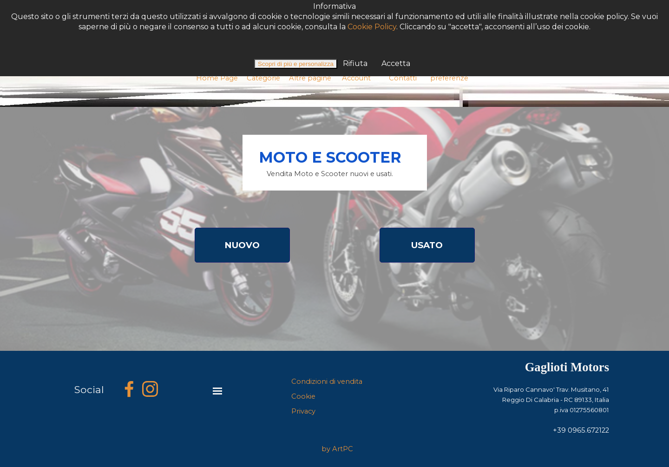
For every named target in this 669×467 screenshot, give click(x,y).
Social (89, 389)
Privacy (303, 411)
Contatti (403, 78)
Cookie (303, 396)
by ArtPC (337, 449)
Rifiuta (354, 37)
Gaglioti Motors (567, 367)
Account (356, 78)
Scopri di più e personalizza (296, 37)
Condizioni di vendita (326, 381)
